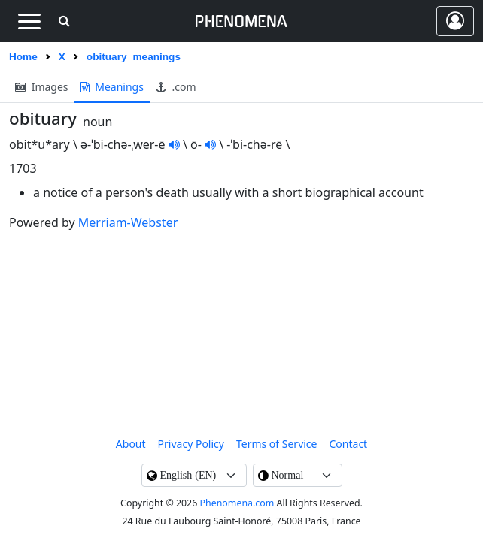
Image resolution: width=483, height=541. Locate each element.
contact (349, 444)
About (131, 444)
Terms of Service (276, 444)
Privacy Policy (191, 444)
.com (176, 87)
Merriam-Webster (128, 222)
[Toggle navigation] (29, 21)
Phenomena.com (237, 503)
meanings (112, 87)
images (41, 87)
